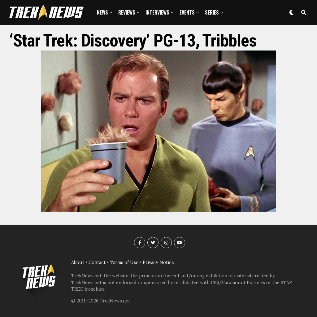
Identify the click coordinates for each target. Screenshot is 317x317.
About (77, 262)
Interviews (157, 12)
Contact (97, 262)
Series (212, 12)
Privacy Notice (158, 262)
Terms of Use (124, 262)
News (102, 12)
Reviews (126, 12)
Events (187, 12)
